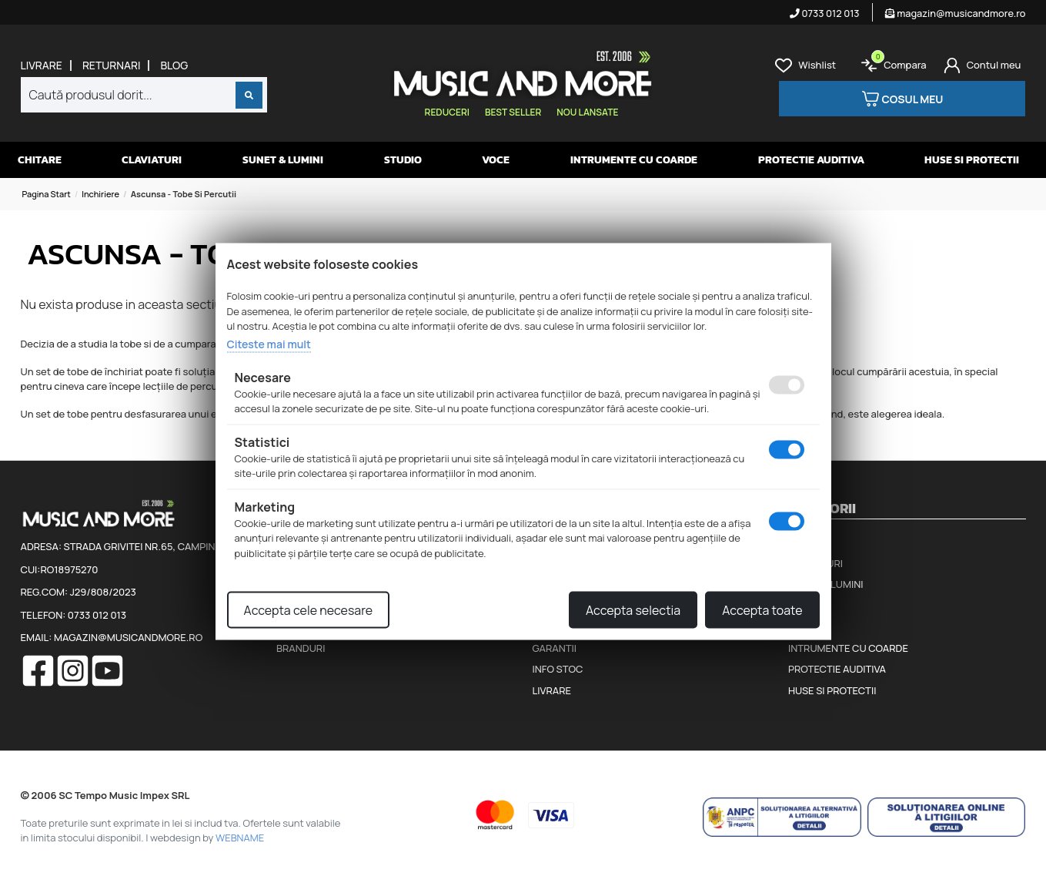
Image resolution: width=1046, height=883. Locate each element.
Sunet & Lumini (282, 160)
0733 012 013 (825, 13)
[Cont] (982, 65)
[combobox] (144, 94)
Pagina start (46, 194)
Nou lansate (587, 112)
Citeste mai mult (269, 343)
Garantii (554, 648)
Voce (496, 160)
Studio (403, 160)
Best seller (513, 112)
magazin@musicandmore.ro (955, 13)
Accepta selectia (633, 610)
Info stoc (558, 669)
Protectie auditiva (811, 160)
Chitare (40, 160)
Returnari (111, 65)
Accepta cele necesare (308, 610)
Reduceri (447, 112)
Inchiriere (100, 194)
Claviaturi (152, 160)
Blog (174, 65)
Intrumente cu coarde (633, 160)
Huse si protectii (971, 160)
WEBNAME (240, 837)
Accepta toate (762, 610)
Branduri (300, 648)
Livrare (41, 65)
